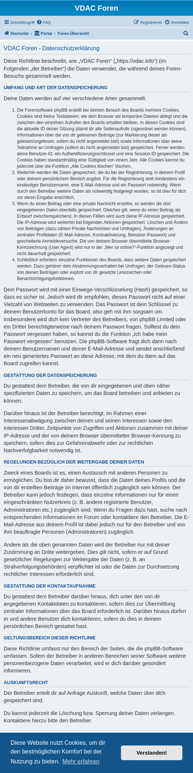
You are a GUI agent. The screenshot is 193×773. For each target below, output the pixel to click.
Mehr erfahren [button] (81, 761)
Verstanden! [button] (152, 753)
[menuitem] (43, 22)
